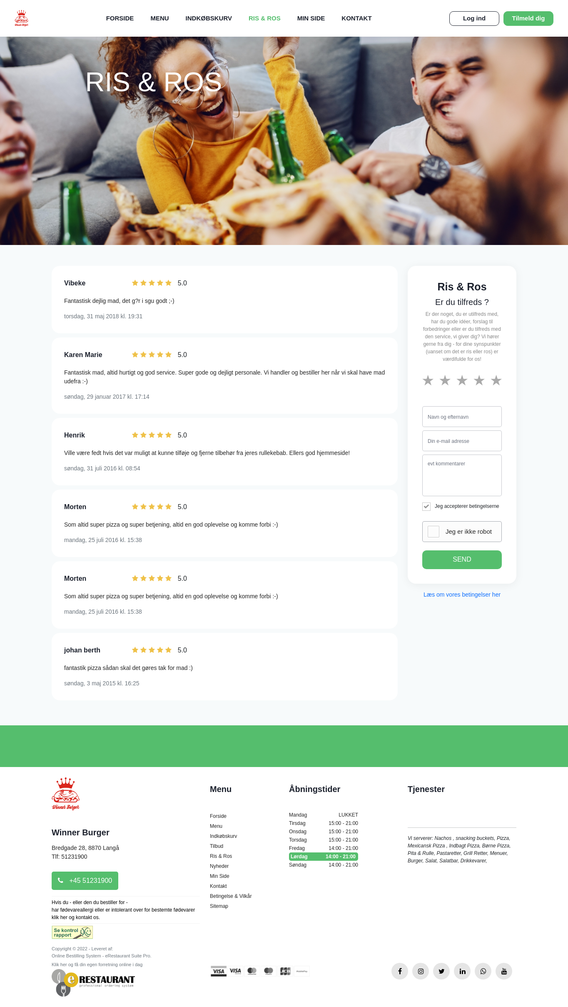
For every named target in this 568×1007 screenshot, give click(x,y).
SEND (462, 559)
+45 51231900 (85, 880)
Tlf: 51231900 (69, 856)
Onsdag (323, 831)
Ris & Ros (265, 18)
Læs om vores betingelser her (462, 594)
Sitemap (219, 906)
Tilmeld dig (528, 18)
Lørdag (323, 856)
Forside (120, 18)
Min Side (311, 18)
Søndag (323, 865)
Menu (159, 18)
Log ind (474, 18)
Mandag (323, 815)
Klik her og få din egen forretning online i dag (97, 964)
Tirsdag (323, 823)
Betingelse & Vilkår (231, 896)
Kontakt (356, 18)
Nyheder (219, 866)
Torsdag (323, 840)
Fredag (323, 848)
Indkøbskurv (209, 18)
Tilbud (216, 846)
